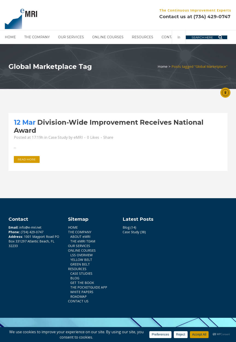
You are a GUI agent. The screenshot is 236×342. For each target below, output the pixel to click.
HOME (73, 227)
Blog (126, 227)
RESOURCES (77, 269)
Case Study (58, 137)
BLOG (74, 278)
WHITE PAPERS (81, 292)
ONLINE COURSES (82, 250)
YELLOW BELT (81, 259)
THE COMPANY (79, 232)
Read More (27, 159)
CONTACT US (78, 301)
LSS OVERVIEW (81, 255)
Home (163, 66)
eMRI (78, 137)
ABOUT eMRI (80, 236)
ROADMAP (78, 296)
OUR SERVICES (79, 246)
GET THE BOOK (82, 282)
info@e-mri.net (30, 227)
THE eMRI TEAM (82, 241)
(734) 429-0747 (206, 16)
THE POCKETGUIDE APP (88, 287)
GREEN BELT (80, 264)
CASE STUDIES (81, 273)
